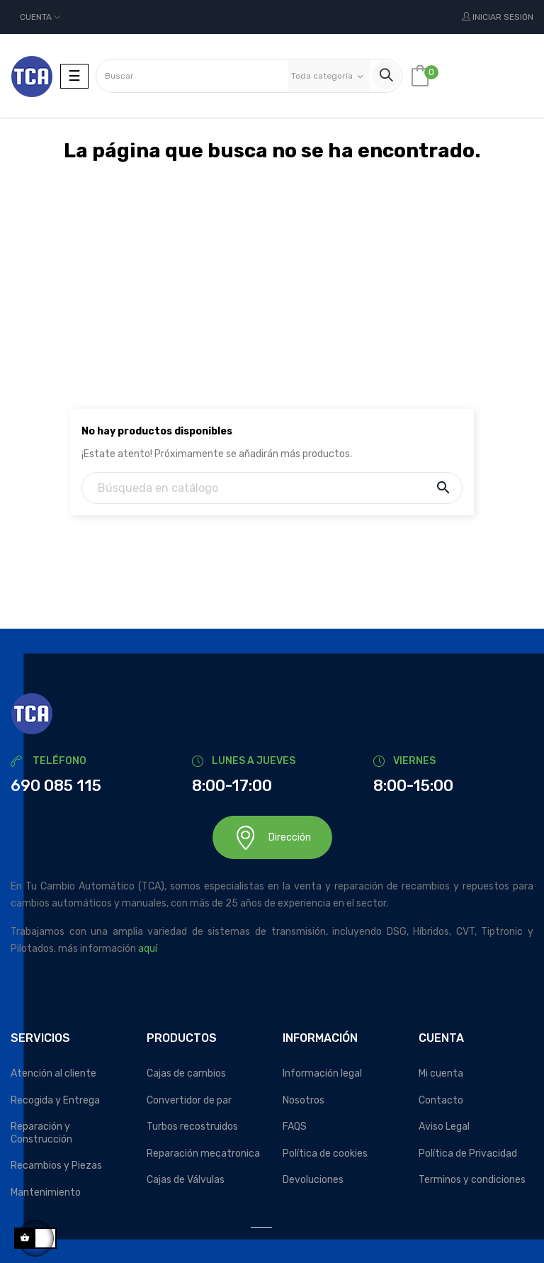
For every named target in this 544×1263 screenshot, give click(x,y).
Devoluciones (313, 1180)
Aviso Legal (444, 1127)
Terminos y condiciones (472, 1180)
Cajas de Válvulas (186, 1180)
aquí (147, 949)
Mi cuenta (441, 1073)
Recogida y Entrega (55, 1100)
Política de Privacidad (468, 1153)
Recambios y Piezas (56, 1166)
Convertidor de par (189, 1100)
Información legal (322, 1073)
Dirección (272, 837)
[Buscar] (272, 488)
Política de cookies (325, 1153)
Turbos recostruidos (192, 1127)
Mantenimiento (46, 1192)
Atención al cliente (53, 1073)
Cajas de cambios (186, 1073)
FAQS (295, 1127)
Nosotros (303, 1100)
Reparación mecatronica (203, 1153)
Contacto (441, 1100)
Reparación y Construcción (41, 1133)
